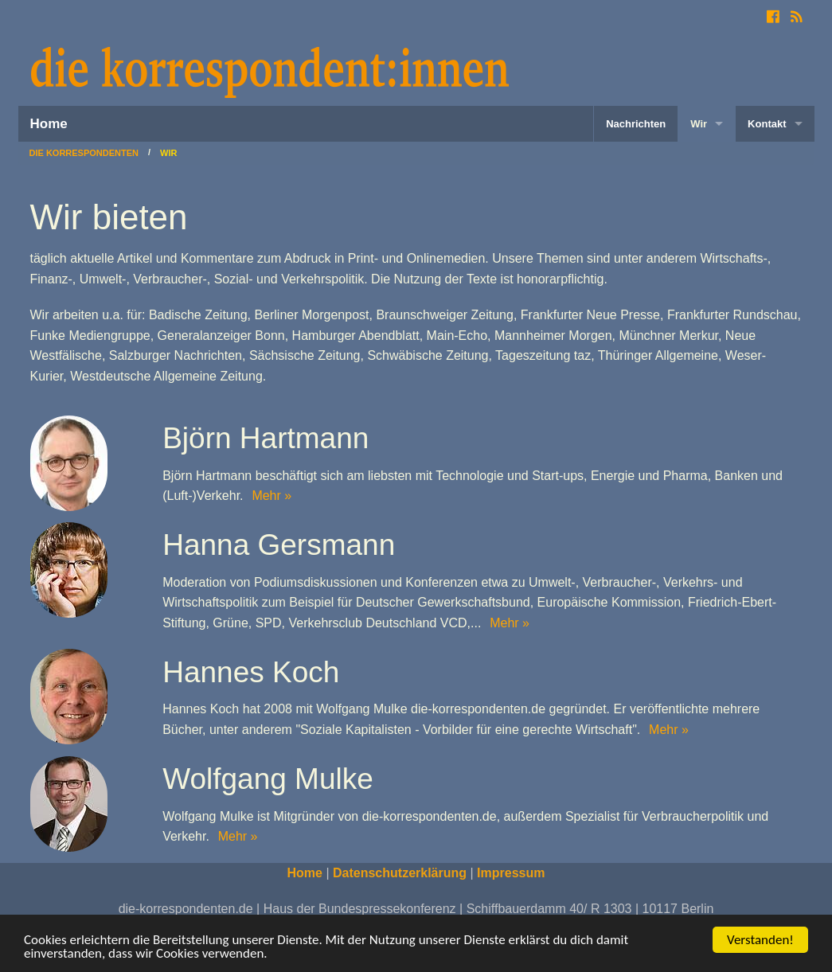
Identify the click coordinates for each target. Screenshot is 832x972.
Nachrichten (636, 124)
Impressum (511, 873)
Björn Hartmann (265, 438)
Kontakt (767, 124)
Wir (698, 124)
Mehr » (269, 495)
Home (49, 123)
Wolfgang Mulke (267, 779)
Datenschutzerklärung (400, 873)
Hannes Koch (250, 672)
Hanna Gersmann (278, 545)
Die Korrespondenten (84, 153)
